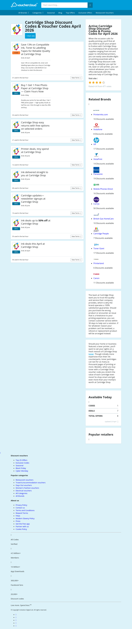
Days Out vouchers (24, 485)
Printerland (98, 263)
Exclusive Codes (22, 463)
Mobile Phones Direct (103, 189)
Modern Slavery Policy (25, 518)
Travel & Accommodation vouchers (30, 482)
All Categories (21, 493)
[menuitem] (24, 12)
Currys (96, 203)
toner (91, 354)
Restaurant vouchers (105, 12)
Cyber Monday (22, 471)
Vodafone (97, 129)
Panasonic (98, 174)
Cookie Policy (21, 529)
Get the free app (23, 524)
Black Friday (21, 468)
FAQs (18, 515)
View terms (76, 78)
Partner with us (22, 526)
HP (94, 144)
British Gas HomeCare (103, 218)
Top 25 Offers (21, 460)
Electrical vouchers (24, 490)
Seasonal (51, 12)
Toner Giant (98, 248)
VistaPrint (97, 159)
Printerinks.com (100, 114)
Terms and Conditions (25, 510)
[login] (97, 82)
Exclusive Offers (85, 12)
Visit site (93, 78)
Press (18, 521)
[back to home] (24, 5)
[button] (24, 12)
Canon (96, 278)
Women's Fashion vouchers (27, 488)
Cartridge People (101, 233)
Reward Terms (22, 513)
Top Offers (70, 12)
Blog (60, 12)
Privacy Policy (21, 505)
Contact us (20, 507)
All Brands (20, 496)
